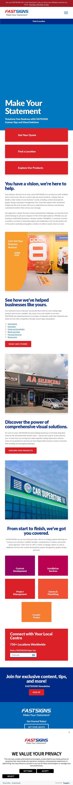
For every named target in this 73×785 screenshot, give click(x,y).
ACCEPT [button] (45, 771)
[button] (69, 732)
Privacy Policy (7, 783)
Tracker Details (16, 783)
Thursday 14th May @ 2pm (39, 4)
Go (33, 655)
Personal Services (15, 334)
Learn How (14, 254)
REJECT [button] (10, 776)
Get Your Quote (36, 727)
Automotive (12, 324)
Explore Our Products (21, 450)
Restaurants (12, 337)
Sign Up (36, 692)
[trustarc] (66, 783)
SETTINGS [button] (27, 771)
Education (12, 326)
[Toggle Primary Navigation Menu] (66, 12)
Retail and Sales (14, 332)
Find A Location (36, 21)
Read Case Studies (18, 344)
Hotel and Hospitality (16, 329)
